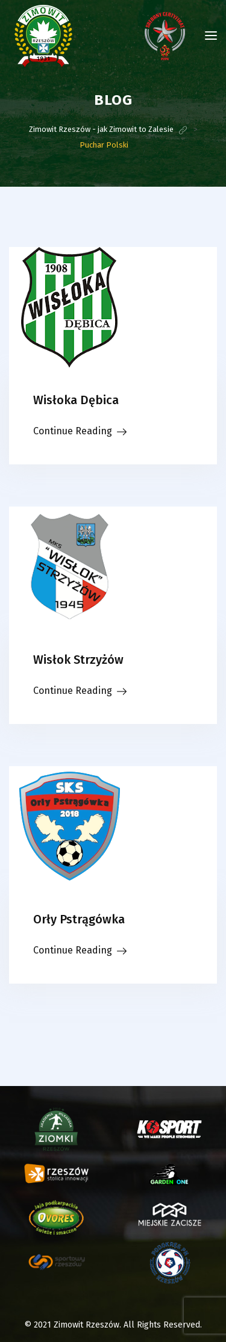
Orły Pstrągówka (79, 919)
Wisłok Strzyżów (78, 659)
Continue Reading (72, 431)
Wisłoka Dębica (76, 400)
